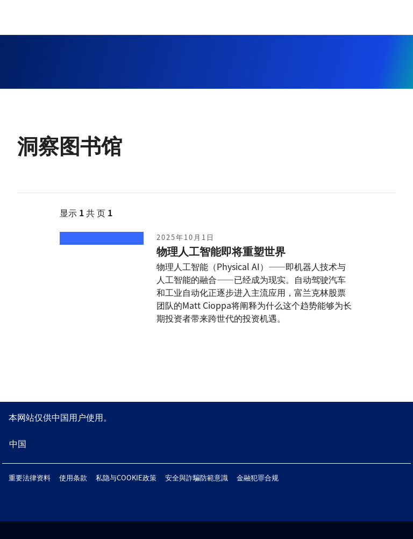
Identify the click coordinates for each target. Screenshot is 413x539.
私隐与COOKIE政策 (126, 477)
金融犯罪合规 (258, 477)
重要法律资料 (30, 477)
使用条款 (73, 477)
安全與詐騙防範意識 (196, 477)
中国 (17, 443)
